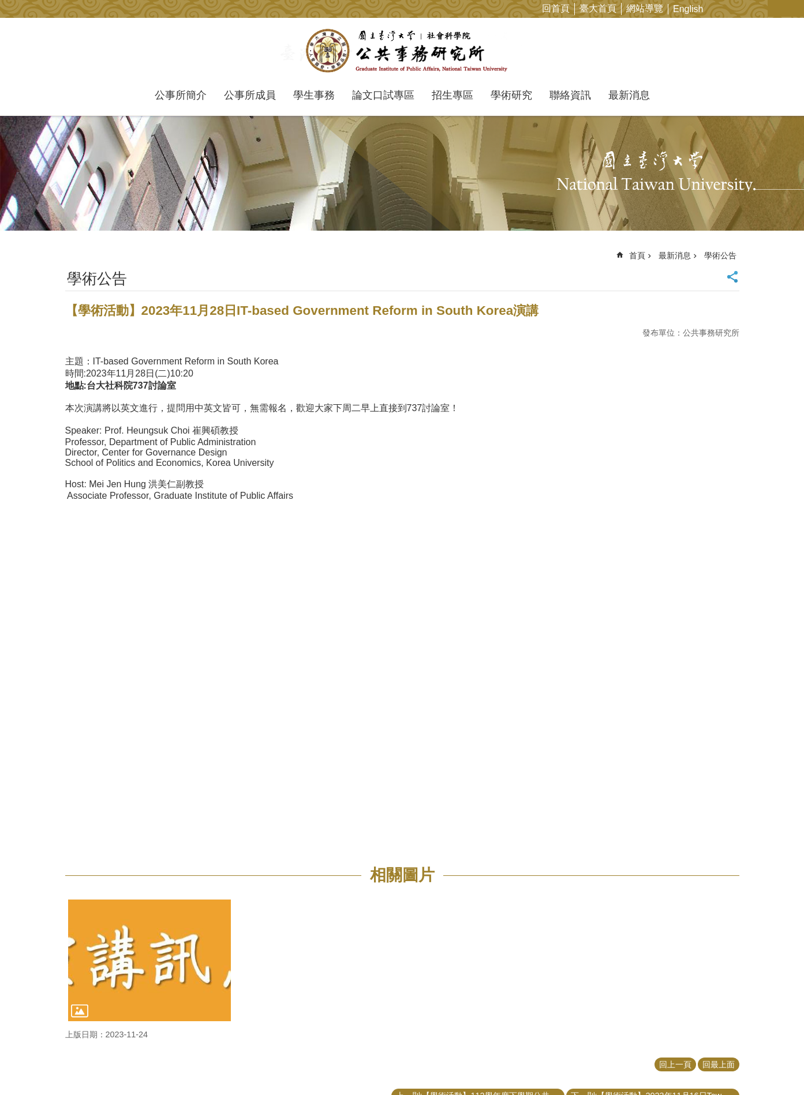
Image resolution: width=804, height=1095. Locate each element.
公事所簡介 (181, 95)
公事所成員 (250, 95)
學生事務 (314, 95)
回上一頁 (675, 1064)
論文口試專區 (383, 95)
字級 (777, 8)
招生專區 (452, 95)
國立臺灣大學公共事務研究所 (402, 51)
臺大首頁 (597, 8)
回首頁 (556, 8)
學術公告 (720, 255)
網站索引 (795, 8)
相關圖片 (402, 875)
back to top (772, 1063)
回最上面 (718, 1064)
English (688, 9)
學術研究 (511, 95)
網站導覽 (644, 8)
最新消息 (629, 95)
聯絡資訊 (570, 95)
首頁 (637, 255)
